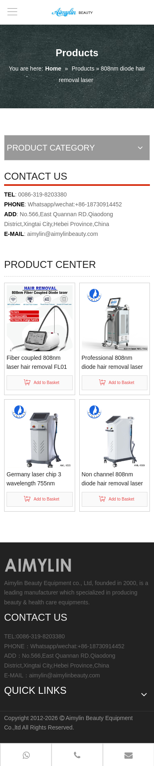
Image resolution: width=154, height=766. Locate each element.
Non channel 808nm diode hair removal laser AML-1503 (112, 479)
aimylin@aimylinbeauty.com (62, 234)
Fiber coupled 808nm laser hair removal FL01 (37, 362)
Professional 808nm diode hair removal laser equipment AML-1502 (112, 363)
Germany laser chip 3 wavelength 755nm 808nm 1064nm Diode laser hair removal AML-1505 (37, 479)
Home (53, 68)
